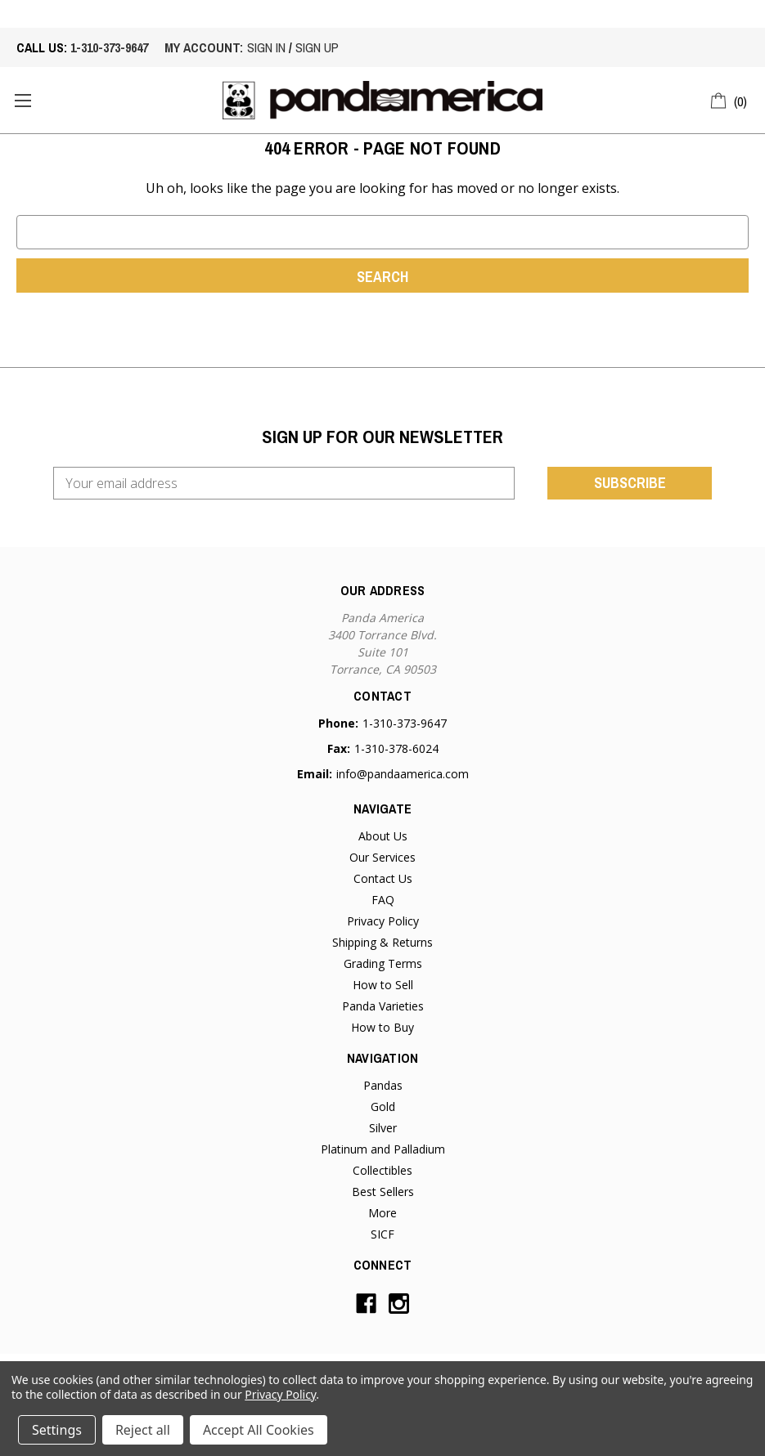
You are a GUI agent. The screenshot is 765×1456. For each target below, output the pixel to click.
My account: (203, 47)
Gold (383, 1106)
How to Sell (383, 984)
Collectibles (382, 1170)
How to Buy (382, 1027)
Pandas (383, 1085)
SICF (382, 1234)
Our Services (382, 857)
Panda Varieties (383, 1006)
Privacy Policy (383, 921)
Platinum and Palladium (383, 1149)
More (382, 1213)
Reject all (142, 1430)
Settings (57, 1430)
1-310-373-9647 (109, 47)
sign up (317, 47)
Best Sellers (383, 1191)
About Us (382, 836)
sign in (266, 47)
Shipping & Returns (382, 942)
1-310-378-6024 (396, 748)
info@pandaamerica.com (402, 774)
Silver (383, 1128)
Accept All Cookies (258, 1430)
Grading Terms (383, 963)
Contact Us (382, 878)
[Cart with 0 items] (729, 99)
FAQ (382, 899)
